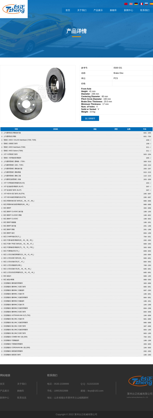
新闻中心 (4, 397)
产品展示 (4, 390)
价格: (83, 83)
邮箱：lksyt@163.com (92, 390)
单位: (83, 78)
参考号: (84, 68)
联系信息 (21, 397)
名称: (83, 73)
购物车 (20, 390)
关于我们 (21, 384)
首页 (2, 384)
